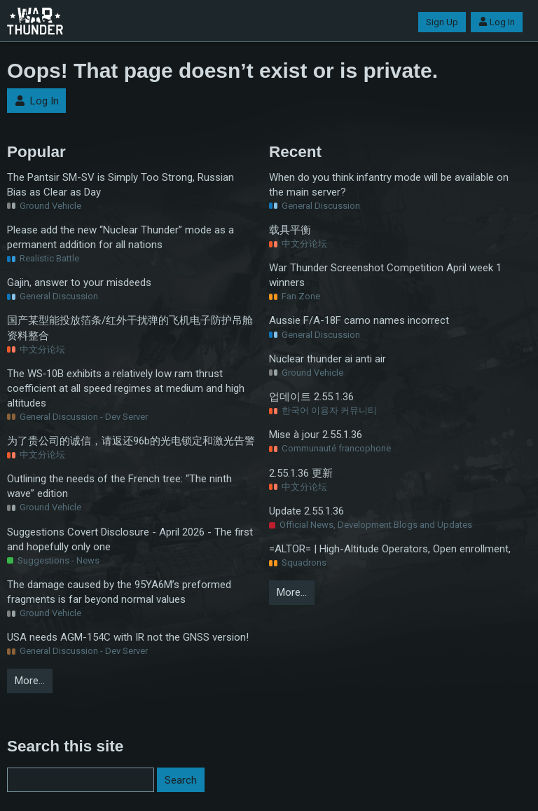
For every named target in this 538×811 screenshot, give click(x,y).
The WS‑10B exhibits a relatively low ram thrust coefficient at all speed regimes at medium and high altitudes (125, 388)
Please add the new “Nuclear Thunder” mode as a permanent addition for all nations (120, 237)
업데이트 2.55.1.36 (311, 396)
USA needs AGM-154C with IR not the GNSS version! (128, 637)
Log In (496, 22)
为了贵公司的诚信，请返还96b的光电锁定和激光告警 (131, 441)
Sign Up (442, 22)
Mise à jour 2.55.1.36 (315, 434)
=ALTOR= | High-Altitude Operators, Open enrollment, (390, 549)
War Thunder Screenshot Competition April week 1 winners (385, 275)
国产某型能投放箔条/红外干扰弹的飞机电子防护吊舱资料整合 (130, 327)
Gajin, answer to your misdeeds (79, 282)
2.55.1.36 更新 (301, 473)
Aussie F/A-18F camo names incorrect (359, 320)
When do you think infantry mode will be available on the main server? (389, 184)
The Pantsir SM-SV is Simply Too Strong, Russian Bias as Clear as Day (120, 184)
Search (181, 780)
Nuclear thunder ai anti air (327, 359)
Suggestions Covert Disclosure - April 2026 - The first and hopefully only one (130, 539)
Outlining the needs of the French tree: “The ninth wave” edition (119, 486)
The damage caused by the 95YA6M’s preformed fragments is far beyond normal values (119, 592)
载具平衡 (290, 230)
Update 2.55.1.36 (306, 511)
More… (30, 680)
